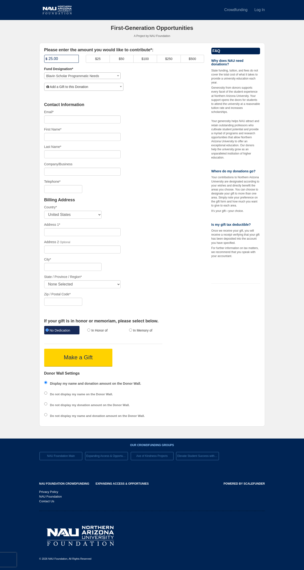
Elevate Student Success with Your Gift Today (198, 456)
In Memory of (140, 330)
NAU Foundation (50, 496)
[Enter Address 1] (82, 232)
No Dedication (58, 330)
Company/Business (58, 164)
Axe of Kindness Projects (152, 456)
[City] (73, 267)
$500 (192, 59)
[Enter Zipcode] (63, 302)
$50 (121, 59)
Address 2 (51, 242)
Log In (259, 10)
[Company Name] (82, 172)
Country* (50, 207)
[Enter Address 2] (82, 249)
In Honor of (97, 330)
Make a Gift (78, 357)
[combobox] (82, 75)
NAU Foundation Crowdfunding (64, 483)
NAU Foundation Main (61, 456)
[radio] (62, 331)
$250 (168, 59)
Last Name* (52, 147)
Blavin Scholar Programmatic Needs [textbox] (72, 76)
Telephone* (52, 181)
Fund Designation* (58, 69)
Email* (49, 112)
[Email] (82, 119)
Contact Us (46, 501)
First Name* (53, 129)
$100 (145, 59)
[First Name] (82, 137)
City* (47, 259)
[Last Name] (82, 154)
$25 (97, 59)
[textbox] (83, 87)
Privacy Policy (48, 492)
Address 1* (52, 224)
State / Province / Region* (63, 277)
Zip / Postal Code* (57, 294)
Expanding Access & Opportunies (107, 456)
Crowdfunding (236, 10)
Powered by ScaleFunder (244, 483)
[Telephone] (63, 189)
